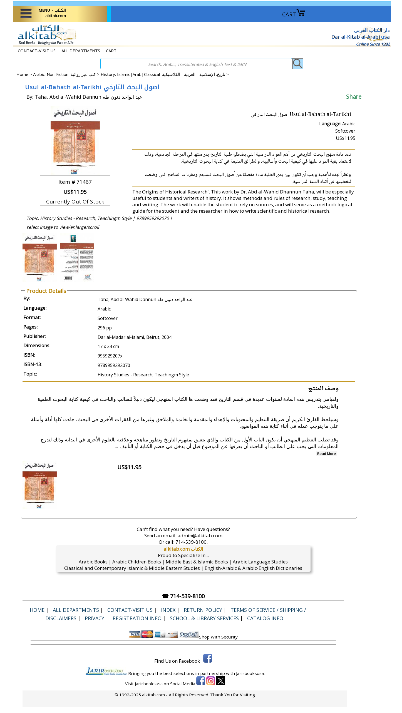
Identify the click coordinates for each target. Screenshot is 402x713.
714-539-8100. (191, 542)
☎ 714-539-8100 (183, 596)
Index (168, 610)
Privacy (94, 618)
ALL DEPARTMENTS (80, 50)
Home (22, 74)
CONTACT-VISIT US (37, 50)
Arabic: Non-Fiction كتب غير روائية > (67, 74)
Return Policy (203, 610)
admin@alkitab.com (200, 535)
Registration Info (137, 618)
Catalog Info (265, 618)
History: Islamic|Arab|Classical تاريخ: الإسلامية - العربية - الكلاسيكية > (165, 74)
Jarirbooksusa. (250, 673)
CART (294, 14)
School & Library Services (204, 618)
